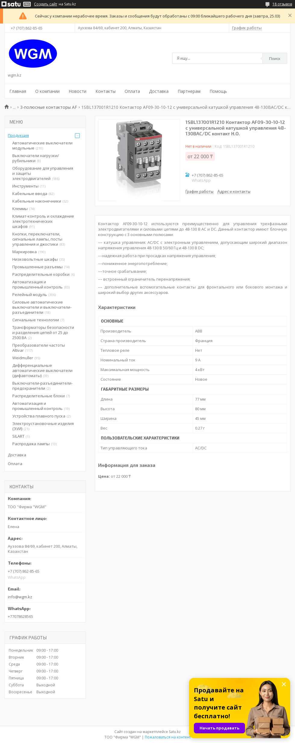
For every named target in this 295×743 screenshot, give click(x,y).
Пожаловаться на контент (168, 737)
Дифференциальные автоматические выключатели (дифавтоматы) (42, 370)
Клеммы (20, 208)
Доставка (159, 91)
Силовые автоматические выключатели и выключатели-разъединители (41, 307)
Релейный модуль (29, 294)
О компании (47, 91)
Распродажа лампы (31, 443)
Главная (17, 91)
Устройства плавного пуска (38, 416)
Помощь (218, 91)
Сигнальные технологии (35, 320)
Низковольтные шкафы (35, 259)
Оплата (132, 91)
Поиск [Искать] (275, 58)
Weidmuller (22, 357)
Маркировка (24, 251)
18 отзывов (282, 4)
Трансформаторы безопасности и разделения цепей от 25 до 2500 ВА (43, 332)
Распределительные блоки (38, 395)
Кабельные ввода (29, 193)
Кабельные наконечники (36, 201)
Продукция (18, 135)
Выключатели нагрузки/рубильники (35, 158)
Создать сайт (45, 4)
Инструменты (25, 186)
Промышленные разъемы (37, 266)
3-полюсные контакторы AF (48, 107)
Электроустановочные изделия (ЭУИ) (43, 426)
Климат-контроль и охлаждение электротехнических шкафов (43, 221)
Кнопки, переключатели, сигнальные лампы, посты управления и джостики (37, 239)
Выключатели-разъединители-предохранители (42, 385)
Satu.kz (175, 731)
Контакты (105, 91)
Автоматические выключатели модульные (42, 145)
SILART (18, 436)
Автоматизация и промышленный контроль (37, 284)
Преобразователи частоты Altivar (38, 347)
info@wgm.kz (20, 597)
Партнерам (189, 91)
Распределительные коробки (41, 274)
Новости (77, 91)
